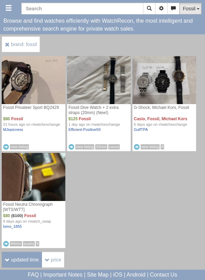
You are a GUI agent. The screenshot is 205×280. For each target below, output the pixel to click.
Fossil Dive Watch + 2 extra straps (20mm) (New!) (93, 110)
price (53, 259)
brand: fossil (21, 44)
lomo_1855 (12, 226)
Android (136, 275)
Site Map (98, 275)
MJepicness (13, 129)
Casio (139, 118)
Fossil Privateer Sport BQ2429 (31, 107)
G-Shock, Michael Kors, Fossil (161, 107)
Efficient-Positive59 (84, 129)
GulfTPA (141, 129)
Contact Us (163, 275)
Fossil (17, 118)
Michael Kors (174, 118)
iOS (117, 275)
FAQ (33, 275)
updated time (22, 259)
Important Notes (63, 275)
